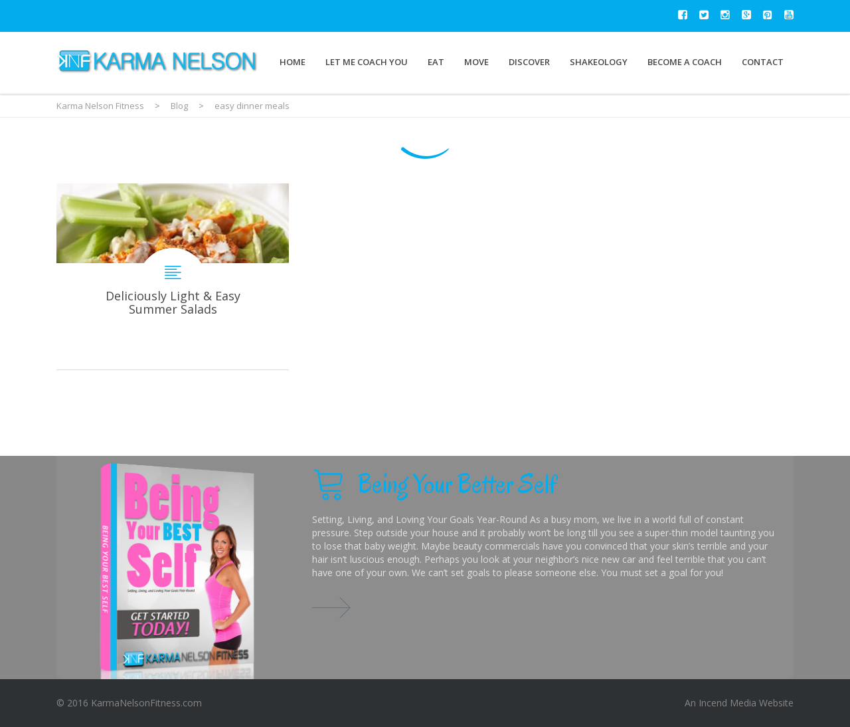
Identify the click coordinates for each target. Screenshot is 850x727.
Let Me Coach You (366, 62)
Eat (436, 62)
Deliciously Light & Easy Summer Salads (172, 276)
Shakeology (599, 62)
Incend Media (727, 702)
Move (476, 62)
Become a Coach (684, 62)
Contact (763, 62)
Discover (529, 62)
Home (292, 62)
